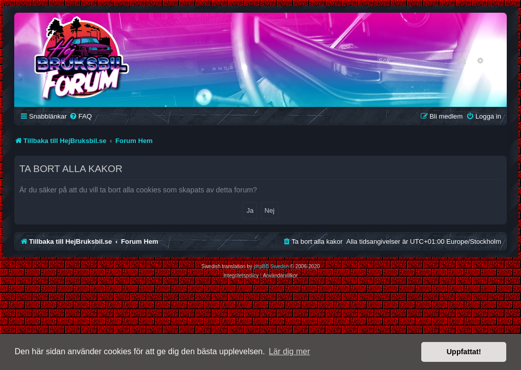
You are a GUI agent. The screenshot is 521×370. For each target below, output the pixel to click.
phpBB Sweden (271, 266)
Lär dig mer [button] (289, 351)
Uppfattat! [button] (464, 352)
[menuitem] (80, 116)
